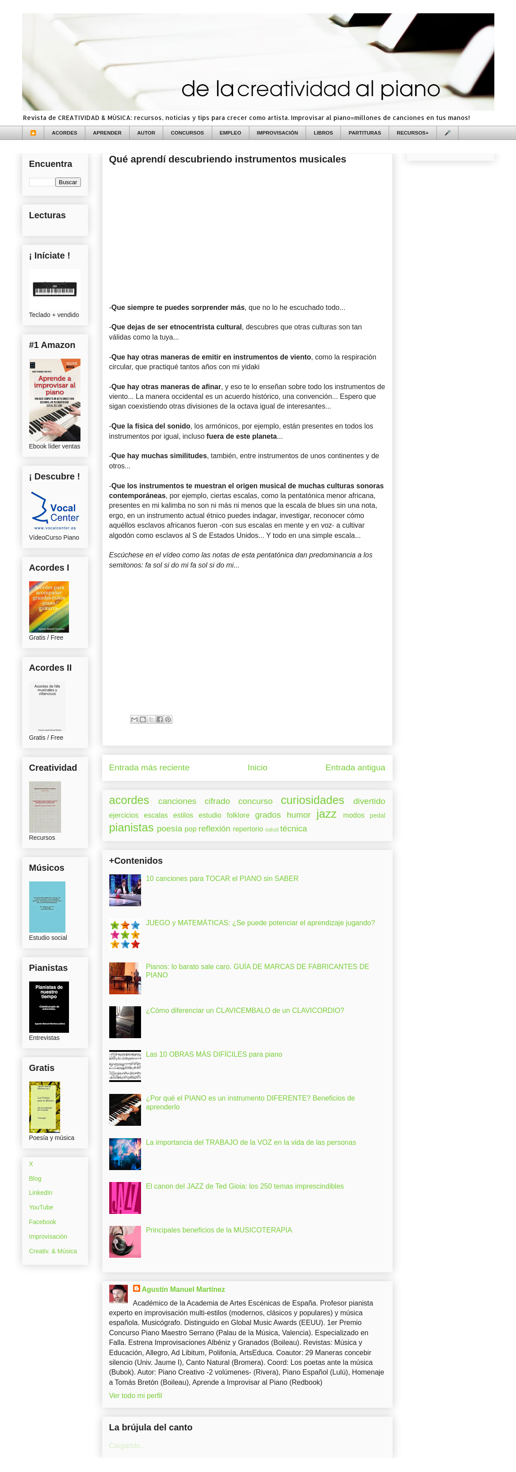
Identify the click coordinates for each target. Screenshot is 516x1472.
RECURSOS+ (412, 132)
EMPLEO (230, 132)
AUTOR (146, 132)
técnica (293, 828)
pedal (377, 815)
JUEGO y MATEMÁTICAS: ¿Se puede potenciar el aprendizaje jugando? (260, 923)
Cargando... (127, 1445)
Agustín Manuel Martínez (183, 1289)
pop (191, 829)
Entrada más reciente (149, 767)
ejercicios (124, 815)
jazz (327, 813)
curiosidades (312, 800)
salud (272, 829)
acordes (129, 800)
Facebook (42, 1221)
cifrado (217, 801)
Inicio (258, 767)
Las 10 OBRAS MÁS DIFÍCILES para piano (214, 1054)
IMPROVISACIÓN (277, 132)
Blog (35, 1178)
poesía (170, 828)
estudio (210, 815)
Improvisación (48, 1236)
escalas (156, 815)
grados (268, 814)
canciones (177, 801)
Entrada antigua (355, 767)
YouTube (41, 1207)
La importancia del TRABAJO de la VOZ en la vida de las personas (251, 1142)
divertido (369, 801)
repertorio (248, 829)
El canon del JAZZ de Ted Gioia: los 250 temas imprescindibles (245, 1186)
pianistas (131, 827)
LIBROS (323, 132)
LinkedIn (41, 1192)
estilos (183, 815)
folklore (238, 815)
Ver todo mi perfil (135, 1395)
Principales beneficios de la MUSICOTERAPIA (219, 1230)
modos (353, 815)
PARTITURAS (365, 132)
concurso (255, 801)
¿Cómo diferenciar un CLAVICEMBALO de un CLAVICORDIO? (245, 1010)
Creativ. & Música (53, 1251)
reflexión (215, 828)
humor (298, 814)
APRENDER (107, 132)
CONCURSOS (187, 132)
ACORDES (64, 132)
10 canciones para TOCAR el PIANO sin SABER (222, 878)
